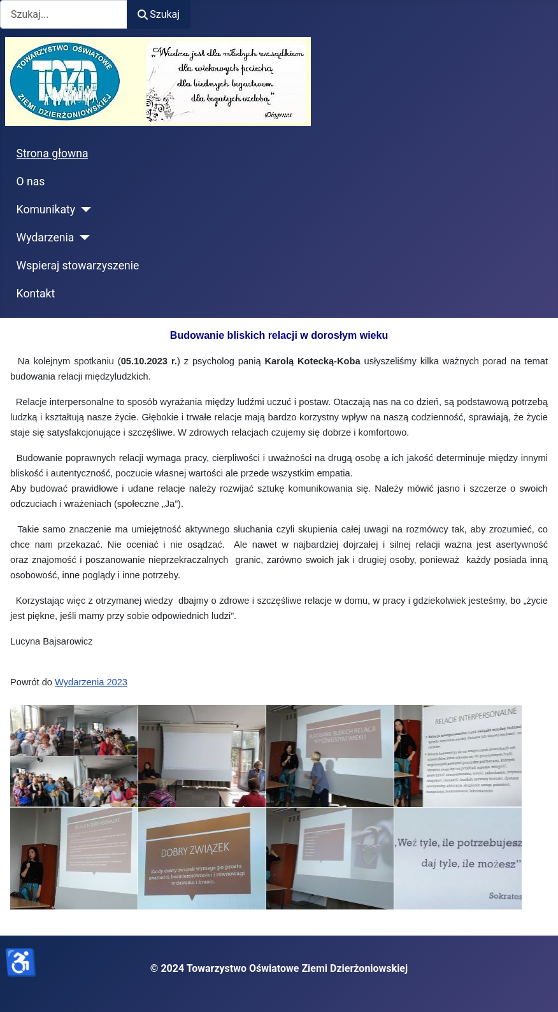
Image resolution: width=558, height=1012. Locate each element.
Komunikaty (46, 209)
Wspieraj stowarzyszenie (78, 265)
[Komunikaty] (83, 209)
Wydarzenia (46, 237)
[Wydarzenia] (82, 237)
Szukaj (159, 14)
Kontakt (36, 293)
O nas (31, 181)
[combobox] (63, 14)
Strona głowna (53, 153)
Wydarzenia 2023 (91, 682)
